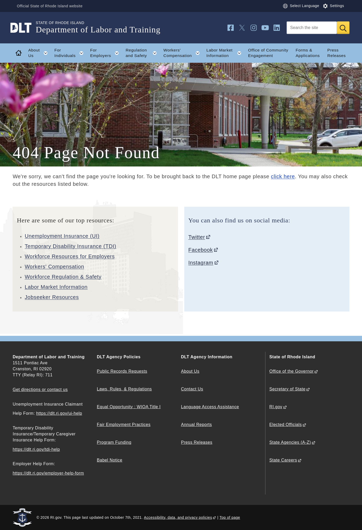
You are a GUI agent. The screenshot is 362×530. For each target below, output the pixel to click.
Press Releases (336, 53)
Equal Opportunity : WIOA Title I (129, 407)
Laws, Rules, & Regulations (124, 389)
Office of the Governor (291, 371)
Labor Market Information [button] (226, 53)
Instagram (200, 263)
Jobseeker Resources (52, 297)
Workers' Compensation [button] (183, 53)
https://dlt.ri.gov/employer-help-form (48, 473)
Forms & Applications (308, 53)
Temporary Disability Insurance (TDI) (70, 246)
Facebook (200, 250)
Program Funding (114, 442)
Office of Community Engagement (268, 53)
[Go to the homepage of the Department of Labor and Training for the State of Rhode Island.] (24, 27)
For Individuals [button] (70, 53)
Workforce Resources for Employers (70, 256)
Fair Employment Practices (124, 424)
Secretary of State (287, 389)
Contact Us (192, 389)
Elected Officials (285, 424)
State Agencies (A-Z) (290, 442)
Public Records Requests (122, 371)
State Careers (283, 460)
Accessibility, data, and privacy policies (178, 517)
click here (283, 176)
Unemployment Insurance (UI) (62, 236)
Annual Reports (196, 424)
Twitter (196, 237)
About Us (190, 371)
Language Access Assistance (210, 407)
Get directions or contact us (40, 389)
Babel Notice (109, 460)
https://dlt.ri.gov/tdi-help (36, 449)
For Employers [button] (106, 53)
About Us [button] (39, 53)
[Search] (312, 27)
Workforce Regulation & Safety (63, 277)
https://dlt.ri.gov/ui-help (59, 413)
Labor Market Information (56, 287)
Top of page (230, 517)
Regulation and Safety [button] (143, 53)
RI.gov (275, 407)
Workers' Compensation (54, 266)
